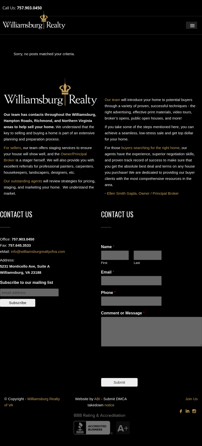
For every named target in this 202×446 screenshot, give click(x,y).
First (104, 263)
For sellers (12, 148)
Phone (108, 293)
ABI (97, 399)
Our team (112, 100)
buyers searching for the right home (150, 148)
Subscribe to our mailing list (26, 282)
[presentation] (138, 369)
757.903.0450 (29, 8)
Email (107, 272)
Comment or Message (123, 313)
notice (109, 405)
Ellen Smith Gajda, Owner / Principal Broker (143, 193)
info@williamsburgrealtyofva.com (38, 251)
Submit (119, 382)
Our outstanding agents (23, 181)
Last (137, 263)
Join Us (191, 399)
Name (107, 247)
